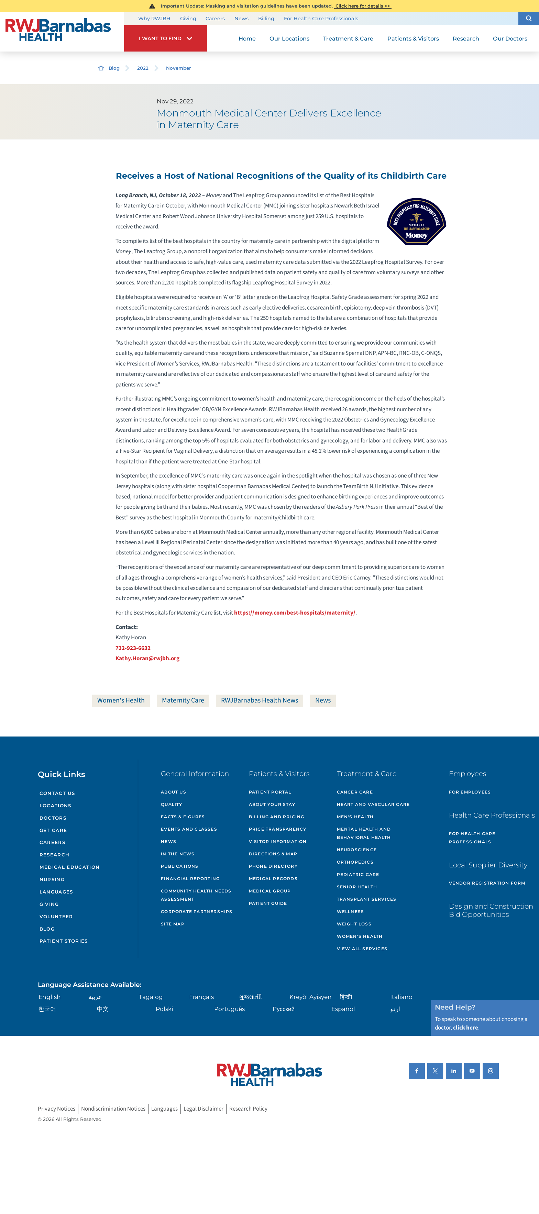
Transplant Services (367, 899)
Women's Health (121, 700)
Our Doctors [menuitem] (510, 38)
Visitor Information (278, 841)
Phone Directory (273, 866)
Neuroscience (357, 849)
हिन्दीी (346, 996)
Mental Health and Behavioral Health (364, 833)
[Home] (62, 31)
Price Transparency (278, 829)
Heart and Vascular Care (373, 804)
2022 (142, 68)
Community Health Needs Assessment (196, 895)
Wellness (350, 911)
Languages (56, 892)
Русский (284, 1008)
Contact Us (57, 793)
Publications (179, 866)
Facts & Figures (183, 816)
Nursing (52, 879)
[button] (528, 18)
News (241, 19)
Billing (266, 19)
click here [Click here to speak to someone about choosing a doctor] (465, 1027)
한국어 (47, 1008)
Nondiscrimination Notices (113, 1108)
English (49, 996)
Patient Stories (64, 941)
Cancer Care (355, 792)
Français (201, 996)
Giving (188, 19)
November (178, 68)
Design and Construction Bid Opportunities (491, 910)
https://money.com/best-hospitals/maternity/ (294, 612)
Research (55, 854)
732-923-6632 (133, 648)
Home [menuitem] (247, 38)
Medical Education (70, 867)
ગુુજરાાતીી (250, 996)
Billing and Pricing (277, 816)
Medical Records (273, 878)
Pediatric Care (358, 874)
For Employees (470, 792)
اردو (395, 1008)
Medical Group (270, 890)
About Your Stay (272, 804)
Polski (164, 1008)
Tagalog (151, 996)
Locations (56, 805)
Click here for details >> (363, 6)
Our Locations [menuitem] (289, 38)
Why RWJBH (154, 19)
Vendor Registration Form (487, 883)
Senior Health (357, 886)
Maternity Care (183, 700)
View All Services (362, 948)
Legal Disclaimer (203, 1108)
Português (229, 1008)
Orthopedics (355, 862)
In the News (178, 853)
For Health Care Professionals (321, 19)
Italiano (401, 996)
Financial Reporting (190, 878)
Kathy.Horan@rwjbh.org (147, 658)
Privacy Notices (56, 1108)
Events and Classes (189, 829)
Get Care (53, 830)
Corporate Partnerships (196, 911)
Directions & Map (273, 853)
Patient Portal (270, 792)
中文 (103, 1008)
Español (343, 1008)
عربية (95, 996)
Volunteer (56, 916)
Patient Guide (268, 903)
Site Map (173, 923)
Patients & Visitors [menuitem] (413, 38)
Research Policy (248, 1108)
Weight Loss (354, 923)
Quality (171, 804)
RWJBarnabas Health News (259, 700)
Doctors (53, 818)
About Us (173, 792)
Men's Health (355, 816)
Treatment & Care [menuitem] (348, 38)
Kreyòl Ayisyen (310, 996)
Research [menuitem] (466, 38)
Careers (215, 19)
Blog (114, 68)
